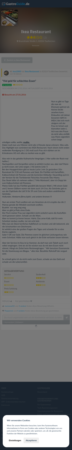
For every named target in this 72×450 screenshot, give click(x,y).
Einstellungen (15, 440)
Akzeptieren (31, 440)
